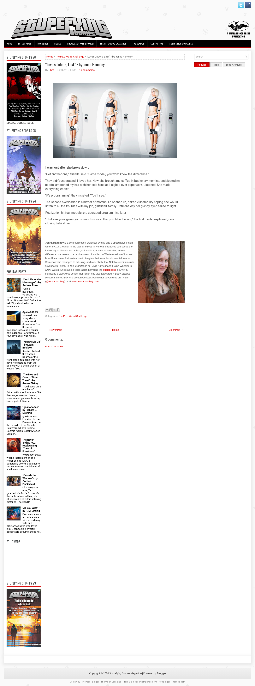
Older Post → (176, 329)
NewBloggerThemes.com (172, 682)
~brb (51, 70)
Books (57, 43)
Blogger (161, 673)
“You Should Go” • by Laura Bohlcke (31, 344)
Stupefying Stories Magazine (125, 673)
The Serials (138, 43)
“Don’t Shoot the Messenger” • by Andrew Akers (31, 282)
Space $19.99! (30, 312)
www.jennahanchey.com (85, 281)
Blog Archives (234, 65)
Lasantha (116, 682)
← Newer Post (54, 329)
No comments (87, 70)
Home (9, 43)
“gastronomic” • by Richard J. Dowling (31, 410)
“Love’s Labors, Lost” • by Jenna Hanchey (75, 64)
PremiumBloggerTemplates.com (140, 682)
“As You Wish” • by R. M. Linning (31, 509)
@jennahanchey (55, 281)
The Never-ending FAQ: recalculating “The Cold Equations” (29, 445)
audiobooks (110, 269)
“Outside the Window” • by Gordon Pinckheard (30, 480)
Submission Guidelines (181, 43)
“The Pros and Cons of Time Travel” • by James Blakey (30, 379)
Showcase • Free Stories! (80, 43)
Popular (202, 65)
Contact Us (157, 43)
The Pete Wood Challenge (113, 43)
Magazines (43, 43)
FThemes (85, 682)
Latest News (24, 43)
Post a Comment (54, 346)
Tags (216, 65)
